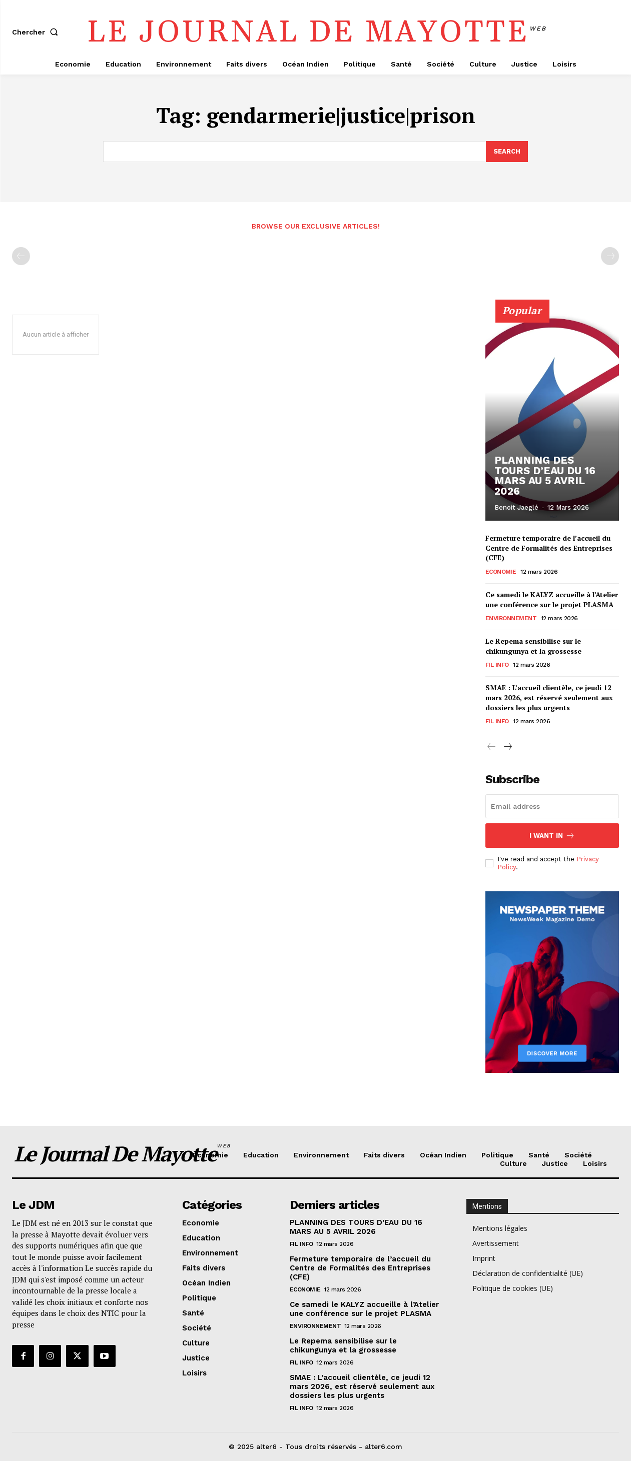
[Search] (507, 151)
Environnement (511, 618)
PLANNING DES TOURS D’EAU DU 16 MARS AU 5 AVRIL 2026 (549, 482)
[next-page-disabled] (610, 256)
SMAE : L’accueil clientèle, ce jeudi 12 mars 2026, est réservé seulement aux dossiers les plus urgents (549, 697)
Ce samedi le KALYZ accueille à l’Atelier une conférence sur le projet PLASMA (551, 599)
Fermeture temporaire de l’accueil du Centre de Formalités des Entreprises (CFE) (548, 547)
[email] (552, 806)
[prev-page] (21, 256)
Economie (500, 571)
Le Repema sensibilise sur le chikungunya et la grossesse (533, 646)
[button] (37, 32)
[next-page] (507, 746)
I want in (552, 835)
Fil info (497, 664)
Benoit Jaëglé (516, 507)
